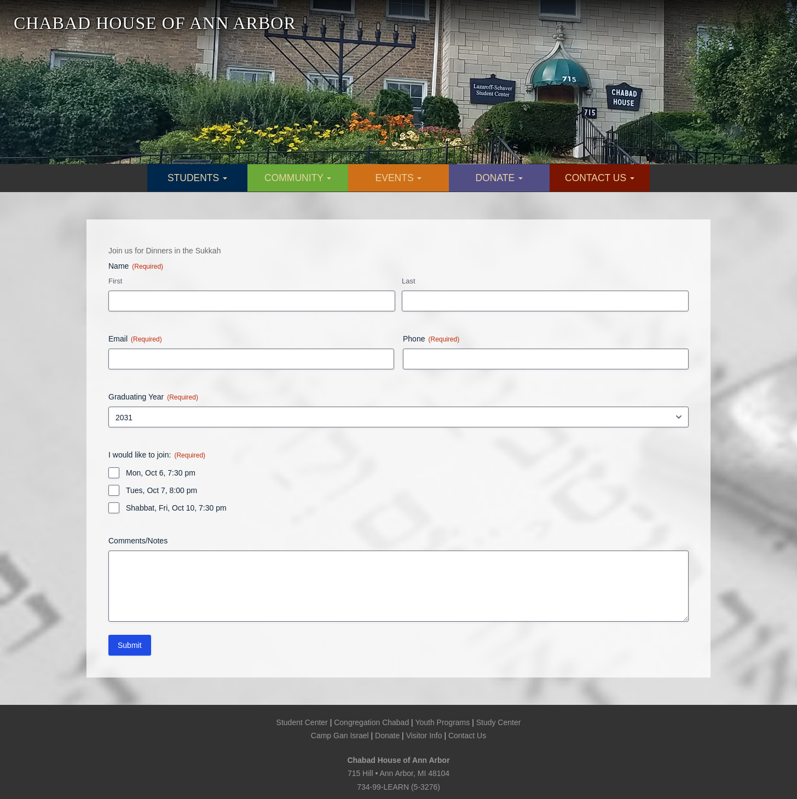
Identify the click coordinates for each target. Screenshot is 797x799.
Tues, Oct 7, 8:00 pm (161, 490)
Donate (387, 735)
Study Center (498, 722)
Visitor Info (424, 735)
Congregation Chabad (371, 722)
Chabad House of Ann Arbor (398, 760)
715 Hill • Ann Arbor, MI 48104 (398, 773)
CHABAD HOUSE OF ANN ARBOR (155, 23)
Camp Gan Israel (340, 735)
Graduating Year (153, 397)
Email (135, 339)
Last (408, 281)
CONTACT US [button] (599, 177)
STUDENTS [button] (197, 177)
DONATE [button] (499, 177)
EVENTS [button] (399, 177)
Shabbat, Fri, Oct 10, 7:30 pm (176, 507)
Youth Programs (442, 722)
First (115, 281)
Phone (431, 339)
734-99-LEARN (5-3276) (398, 787)
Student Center (302, 722)
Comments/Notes (138, 540)
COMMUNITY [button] (297, 177)
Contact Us (467, 735)
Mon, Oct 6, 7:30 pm (160, 472)
